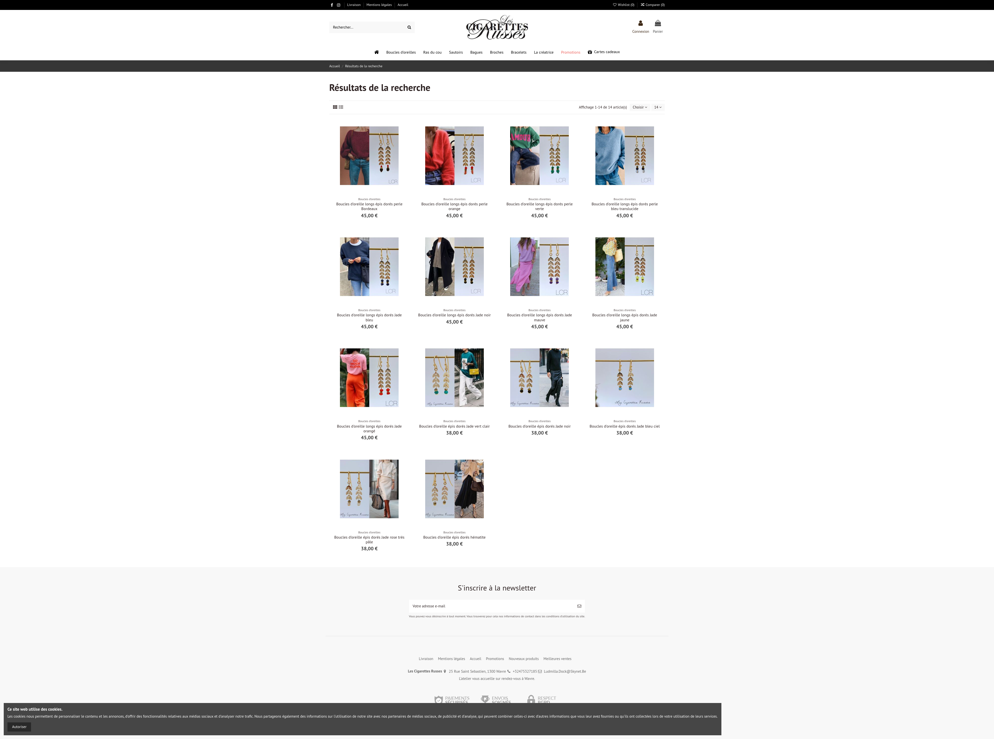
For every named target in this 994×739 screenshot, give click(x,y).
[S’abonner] (579, 606)
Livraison (354, 4)
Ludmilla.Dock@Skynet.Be (565, 671)
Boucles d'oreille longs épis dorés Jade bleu (369, 317)
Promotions (495, 658)
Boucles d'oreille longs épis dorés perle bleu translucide (624, 206)
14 (658, 107)
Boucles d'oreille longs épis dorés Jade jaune (624, 317)
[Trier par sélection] (640, 107)
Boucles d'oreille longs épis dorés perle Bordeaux (369, 206)
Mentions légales (380, 4)
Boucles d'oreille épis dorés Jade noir (539, 426)
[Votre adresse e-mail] (491, 606)
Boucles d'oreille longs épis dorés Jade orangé (369, 428)
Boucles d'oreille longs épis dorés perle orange (454, 206)
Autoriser (19, 726)
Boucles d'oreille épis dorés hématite (454, 537)
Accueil (403, 4)
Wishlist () (624, 4)
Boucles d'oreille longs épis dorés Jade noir (454, 314)
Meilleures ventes (557, 658)
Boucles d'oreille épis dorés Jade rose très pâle (369, 539)
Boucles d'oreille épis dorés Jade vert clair (454, 426)
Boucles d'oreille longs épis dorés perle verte (539, 206)
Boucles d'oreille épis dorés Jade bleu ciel (625, 426)
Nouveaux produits (524, 658)
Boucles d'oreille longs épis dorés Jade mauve (539, 317)
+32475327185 (525, 671)
